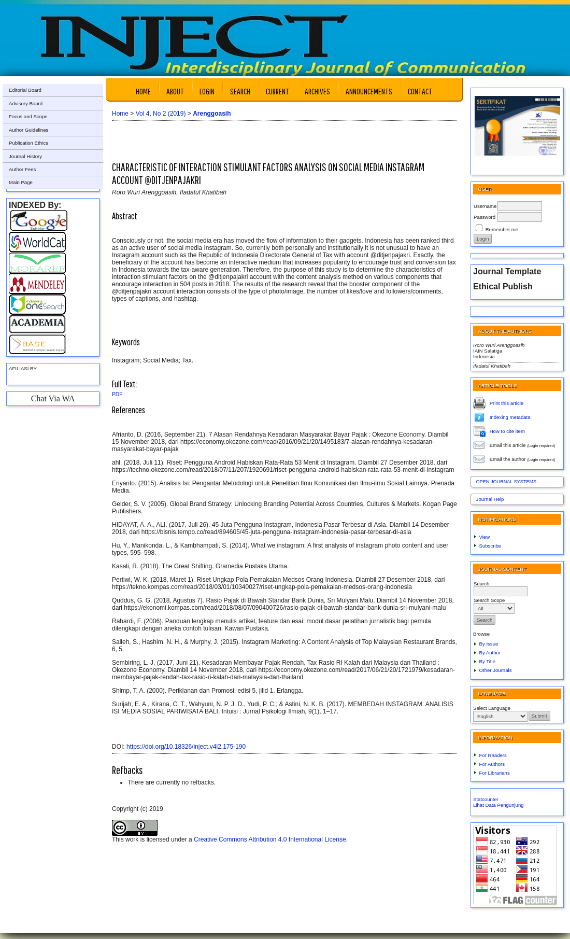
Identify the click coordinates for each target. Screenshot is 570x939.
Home (143, 91)
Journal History (25, 156)
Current (277, 91)
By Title (487, 661)
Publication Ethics (28, 143)
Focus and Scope (28, 116)
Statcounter (485, 799)
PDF (117, 394)
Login (207, 91)
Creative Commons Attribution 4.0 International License (270, 839)
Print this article (507, 402)
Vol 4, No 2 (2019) (161, 113)
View (484, 537)
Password (484, 217)
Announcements (369, 91)
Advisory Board (25, 103)
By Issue (488, 644)
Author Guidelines (28, 130)
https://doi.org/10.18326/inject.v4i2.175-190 (186, 746)
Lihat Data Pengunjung (498, 805)
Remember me (502, 229)
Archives (317, 91)
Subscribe (490, 546)
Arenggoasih (212, 113)
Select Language (491, 708)
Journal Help (490, 499)
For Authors (492, 764)
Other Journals (495, 670)
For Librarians (494, 773)
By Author (490, 652)
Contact (420, 91)
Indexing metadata (510, 416)
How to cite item (507, 430)
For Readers (493, 755)
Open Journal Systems (506, 481)
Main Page (21, 182)
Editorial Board (25, 90)
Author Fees (22, 169)
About (175, 91)
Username (485, 206)
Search (240, 91)
